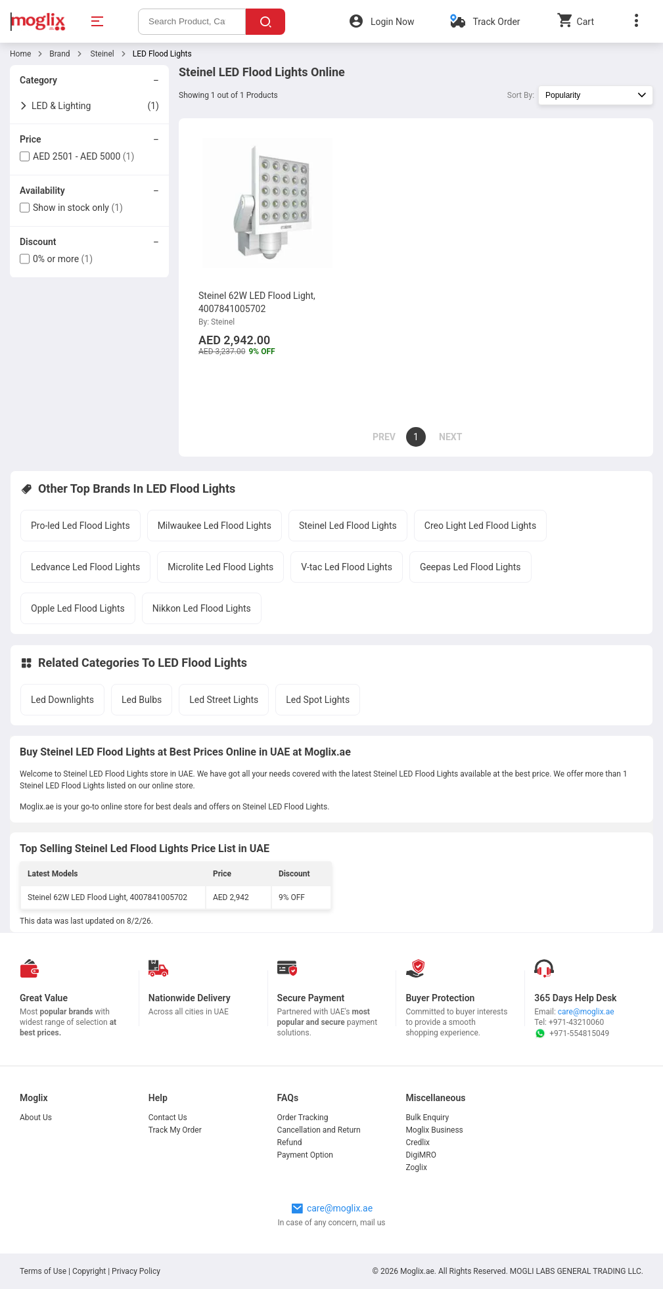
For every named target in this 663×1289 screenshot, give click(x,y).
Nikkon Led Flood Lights (201, 608)
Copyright (89, 1271)
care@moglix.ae (586, 1011)
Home (20, 53)
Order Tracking (303, 1117)
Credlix (417, 1142)
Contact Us (168, 1117)
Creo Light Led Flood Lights (480, 525)
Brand (59, 53)
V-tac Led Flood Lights (346, 567)
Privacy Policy (136, 1271)
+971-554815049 (571, 1033)
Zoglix (415, 1167)
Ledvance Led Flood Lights (85, 567)
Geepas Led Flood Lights (470, 567)
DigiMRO (420, 1155)
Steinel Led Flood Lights (348, 525)
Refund (289, 1142)
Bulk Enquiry (427, 1117)
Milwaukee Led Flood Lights (214, 525)
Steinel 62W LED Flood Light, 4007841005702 (107, 897)
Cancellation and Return (319, 1130)
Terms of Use (44, 1271)
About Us (36, 1117)
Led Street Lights (223, 699)
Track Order (496, 21)
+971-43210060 (576, 1022)
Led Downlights (62, 699)
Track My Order (175, 1130)
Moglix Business (434, 1130)
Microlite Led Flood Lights (220, 567)
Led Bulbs (142, 699)
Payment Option (305, 1155)
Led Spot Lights (318, 699)
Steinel (101, 53)
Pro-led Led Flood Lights (80, 525)
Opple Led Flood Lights (78, 608)
